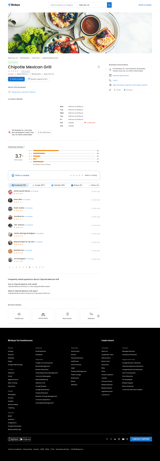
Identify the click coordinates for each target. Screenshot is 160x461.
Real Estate (75, 378)
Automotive (75, 351)
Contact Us (105, 395)
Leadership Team (107, 355)
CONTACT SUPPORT (141, 439)
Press (103, 371)
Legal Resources (107, 391)
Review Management (43, 366)
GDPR (42, 449)
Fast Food (35, 58)
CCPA (52, 449)
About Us (105, 351)
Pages (10, 361)
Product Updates (107, 375)
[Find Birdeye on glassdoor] (127, 439)
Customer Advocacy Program (132, 390)
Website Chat (40, 383)
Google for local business (44, 363)
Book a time (106, 361)
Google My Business (42, 390)
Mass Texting (12, 383)
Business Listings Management (46, 396)
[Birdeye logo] (14, 5)
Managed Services (128, 351)
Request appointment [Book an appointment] (38, 79)
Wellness (74, 385)
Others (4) (94, 185)
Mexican (32, 92)
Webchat (11, 373)
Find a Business (127, 376)
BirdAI (10, 416)
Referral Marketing (42, 379)
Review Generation (42, 369)
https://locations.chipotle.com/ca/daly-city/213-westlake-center (131, 85)
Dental (73, 355)
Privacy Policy (27, 449)
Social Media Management (45, 403)
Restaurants (24, 58)
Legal (73, 368)
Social (10, 376)
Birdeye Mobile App (14, 429)
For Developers (127, 379)
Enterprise (39, 355)
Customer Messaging (43, 376)
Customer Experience (43, 400)
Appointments (13, 379)
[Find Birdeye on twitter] (111, 439)
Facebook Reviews (42, 393)
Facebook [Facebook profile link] (128, 90)
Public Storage (76, 375)
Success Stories (107, 381)
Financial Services (77, 358)
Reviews (11, 355)
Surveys (10, 398)
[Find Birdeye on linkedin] (115, 439)
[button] (9, 267)
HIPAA (47, 449)
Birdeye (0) (76, 185)
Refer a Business (128, 386)
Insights (11, 401)
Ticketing (11, 408)
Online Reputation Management (47, 373)
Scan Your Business (129, 373)
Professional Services (129, 355)
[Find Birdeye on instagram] (119, 439)
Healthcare (75, 361)
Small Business (41, 351)
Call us (115, 80)
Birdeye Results (107, 388)
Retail (73, 381)
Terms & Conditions (15, 449)
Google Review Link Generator (132, 369)
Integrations (12, 423)
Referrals (11, 358)
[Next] (98, 316)
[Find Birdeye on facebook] (107, 439)
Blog (103, 368)
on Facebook (34, 191)
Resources (105, 365)
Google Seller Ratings (15, 365)
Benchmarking (13, 404)
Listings (10, 351)
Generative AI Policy (62, 449)
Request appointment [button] (121, 75)
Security (36, 449)
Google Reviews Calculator (131, 363)
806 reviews (25, 71)
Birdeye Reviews (107, 385)
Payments (11, 386)
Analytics (11, 419)
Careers (104, 378)
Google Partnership (14, 426)
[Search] (109, 5)
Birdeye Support (127, 383)
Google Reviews (41, 386)
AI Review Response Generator (132, 366)
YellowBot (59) (58, 185)
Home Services (76, 365)
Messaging (11, 394)
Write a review (145, 5)
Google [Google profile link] (117, 90)
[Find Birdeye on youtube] (123, 439)
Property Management (79, 371)
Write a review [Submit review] (16, 79)
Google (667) (38, 185)
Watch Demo (106, 358)
